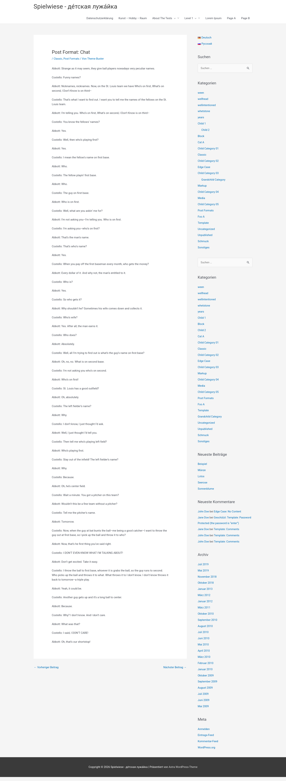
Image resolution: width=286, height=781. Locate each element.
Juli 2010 (203, 636)
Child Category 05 (208, 204)
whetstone (204, 111)
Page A (231, 18)
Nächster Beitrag (174, 667)
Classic (58, 59)
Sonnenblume (206, 488)
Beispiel (202, 463)
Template (203, 222)
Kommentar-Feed (208, 745)
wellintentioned (207, 105)
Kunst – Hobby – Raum (133, 18)
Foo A (201, 216)
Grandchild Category (213, 179)
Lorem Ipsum (213, 18)
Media (201, 198)
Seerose (203, 482)
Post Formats (72, 59)
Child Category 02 (208, 161)
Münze (202, 469)
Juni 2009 (204, 704)
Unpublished (205, 235)
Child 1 (202, 124)
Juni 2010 (204, 642)
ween (201, 93)
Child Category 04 (208, 192)
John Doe (203, 510)
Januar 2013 (205, 593)
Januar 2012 (205, 606)
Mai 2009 (203, 710)
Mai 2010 (203, 649)
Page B (245, 18)
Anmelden (204, 733)
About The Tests (164, 18)
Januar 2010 (205, 673)
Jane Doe (203, 517)
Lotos (201, 475)
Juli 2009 (203, 698)
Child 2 (205, 130)
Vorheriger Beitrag (46, 667)
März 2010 (204, 661)
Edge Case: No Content (228, 510)
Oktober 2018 (206, 587)
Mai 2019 (203, 575)
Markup (202, 186)
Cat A (201, 142)
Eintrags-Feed (206, 739)
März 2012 (204, 599)
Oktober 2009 (206, 679)
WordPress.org (207, 751)
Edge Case (204, 167)
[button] (174, 18)
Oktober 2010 (206, 618)
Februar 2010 (206, 667)
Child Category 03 (208, 173)
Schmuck (203, 241)
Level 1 (191, 18)
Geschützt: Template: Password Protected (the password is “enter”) (220, 522)
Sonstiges (204, 247)
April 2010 (204, 655)
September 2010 (208, 624)
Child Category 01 (208, 149)
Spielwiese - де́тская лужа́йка (77, 6)
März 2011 (204, 612)
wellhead (203, 99)
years (201, 118)
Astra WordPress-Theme (183, 771)
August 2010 (205, 630)
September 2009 (208, 686)
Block (201, 136)
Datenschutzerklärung (99, 18)
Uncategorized (206, 229)
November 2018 (207, 581)
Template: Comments (227, 534)
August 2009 (205, 692)
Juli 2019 (203, 569)
